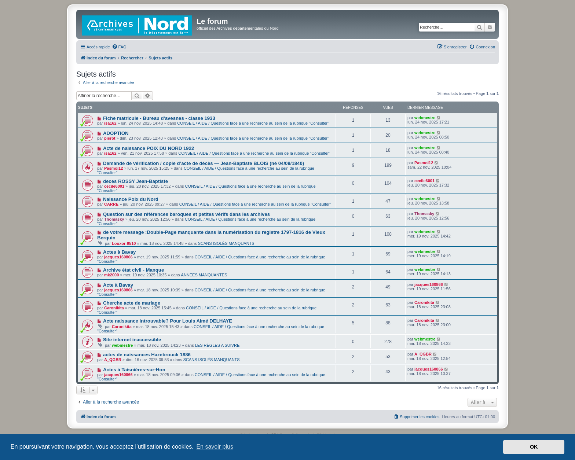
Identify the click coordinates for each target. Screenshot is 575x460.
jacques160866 (118, 257)
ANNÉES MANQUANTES (204, 275)
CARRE (111, 204)
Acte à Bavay (118, 285)
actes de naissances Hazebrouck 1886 (147, 354)
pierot (110, 138)
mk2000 (111, 275)
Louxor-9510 (124, 243)
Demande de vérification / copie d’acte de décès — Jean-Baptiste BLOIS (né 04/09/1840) (203, 163)
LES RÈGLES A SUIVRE (217, 345)
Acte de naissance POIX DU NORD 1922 (148, 148)
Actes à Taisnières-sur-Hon (134, 369)
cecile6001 (114, 186)
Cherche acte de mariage (131, 303)
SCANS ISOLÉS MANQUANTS (226, 243)
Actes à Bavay (119, 252)
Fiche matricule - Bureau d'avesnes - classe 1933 (159, 118)
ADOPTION (116, 133)
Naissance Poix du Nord (130, 199)
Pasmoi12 (113, 168)
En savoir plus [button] (214, 447)
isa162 (110, 123)
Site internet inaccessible (132, 339)
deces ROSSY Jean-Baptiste (135, 181)
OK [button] (534, 447)
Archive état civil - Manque (133, 270)
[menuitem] (119, 47)
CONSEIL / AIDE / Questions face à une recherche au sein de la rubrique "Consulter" (253, 123)
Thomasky (114, 219)
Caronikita (114, 308)
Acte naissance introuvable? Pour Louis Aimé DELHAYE (167, 321)
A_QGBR (112, 359)
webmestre (424, 117)
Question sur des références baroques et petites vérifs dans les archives (186, 214)
